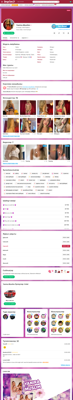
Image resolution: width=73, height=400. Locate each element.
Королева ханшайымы (29, 86)
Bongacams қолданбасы (48, 5)
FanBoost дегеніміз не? (64, 29)
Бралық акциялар (29, 5)
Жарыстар (37, 5)
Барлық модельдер (6, 5)
